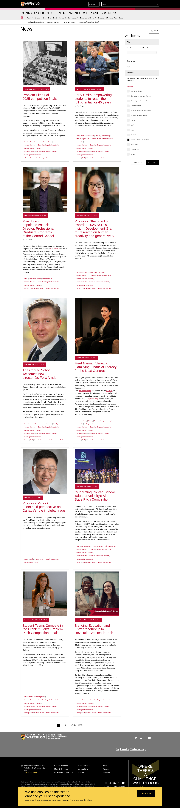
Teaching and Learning (102, 136)
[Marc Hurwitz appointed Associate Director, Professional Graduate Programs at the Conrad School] (45, 189)
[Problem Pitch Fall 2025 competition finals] (45, 63)
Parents (133, 135)
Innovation (79, 142)
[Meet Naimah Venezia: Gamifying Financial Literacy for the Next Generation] (97, 326)
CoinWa (109, 391)
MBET (26, 279)
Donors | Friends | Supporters (140, 140)
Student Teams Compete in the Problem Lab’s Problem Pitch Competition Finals (43, 629)
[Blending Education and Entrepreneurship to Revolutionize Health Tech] (97, 594)
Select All (130, 86)
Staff (132, 125)
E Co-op (90, 421)
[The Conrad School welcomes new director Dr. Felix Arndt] (45, 329)
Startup (96, 421)
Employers (134, 144)
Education (49, 424)
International (135, 149)
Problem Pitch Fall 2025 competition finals (40, 96)
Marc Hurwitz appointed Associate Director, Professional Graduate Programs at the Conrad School (38, 228)
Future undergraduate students (141, 110)
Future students (136, 106)
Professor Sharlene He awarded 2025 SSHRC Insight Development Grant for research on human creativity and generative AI (95, 228)
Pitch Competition (110, 546)
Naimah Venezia (85, 391)
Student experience (82, 139)
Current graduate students (139, 101)
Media (133, 154)
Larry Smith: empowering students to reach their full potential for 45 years (93, 98)
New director (28, 424)
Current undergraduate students (141, 96)
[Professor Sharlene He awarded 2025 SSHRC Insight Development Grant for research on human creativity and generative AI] (97, 189)
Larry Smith (80, 136)
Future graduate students (139, 115)
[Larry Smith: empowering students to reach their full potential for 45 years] (97, 63)
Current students (136, 91)
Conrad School (47, 142)
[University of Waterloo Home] (30, 4)
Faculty (133, 120)
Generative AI (92, 272)
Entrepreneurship (107, 139)
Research (79, 272)
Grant (85, 272)
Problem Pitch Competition (33, 142)
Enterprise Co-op (91, 399)
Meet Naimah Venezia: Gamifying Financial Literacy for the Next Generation (95, 366)
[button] (140, 4)
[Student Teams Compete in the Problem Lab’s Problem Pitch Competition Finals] (45, 594)
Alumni (133, 130)
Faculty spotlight (95, 139)
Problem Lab (28, 697)
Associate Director (35, 279)
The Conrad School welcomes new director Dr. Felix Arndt (39, 373)
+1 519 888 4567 (30, 773)
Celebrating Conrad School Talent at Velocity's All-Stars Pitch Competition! (95, 495)
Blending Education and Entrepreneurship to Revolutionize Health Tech (94, 629)
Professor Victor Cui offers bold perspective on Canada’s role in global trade (44, 506)
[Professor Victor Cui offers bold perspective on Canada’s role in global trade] (45, 471)
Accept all (146, 794)
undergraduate (89, 424)
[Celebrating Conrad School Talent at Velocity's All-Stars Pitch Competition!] (97, 466)
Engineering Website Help (131, 749)
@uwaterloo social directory (114, 786)
